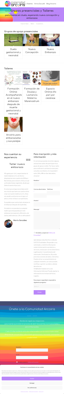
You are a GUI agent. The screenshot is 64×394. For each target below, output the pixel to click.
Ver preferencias (31, 387)
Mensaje (37, 209)
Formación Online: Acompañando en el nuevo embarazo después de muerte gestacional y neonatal (14, 101)
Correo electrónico (40, 190)
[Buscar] (14, 11)
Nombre (37, 180)
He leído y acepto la (44, 234)
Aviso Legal (41, 391)
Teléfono (50, 189)
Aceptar (32, 378)
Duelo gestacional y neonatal (13, 52)
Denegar (32, 383)
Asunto (36, 200)
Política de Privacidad (33, 391)
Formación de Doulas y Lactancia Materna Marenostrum (31, 95)
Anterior (27, 160)
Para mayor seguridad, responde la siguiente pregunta (45, 281)
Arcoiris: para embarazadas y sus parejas (13, 138)
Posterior (29, 160)
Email (17, 354)
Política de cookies (24, 391)
